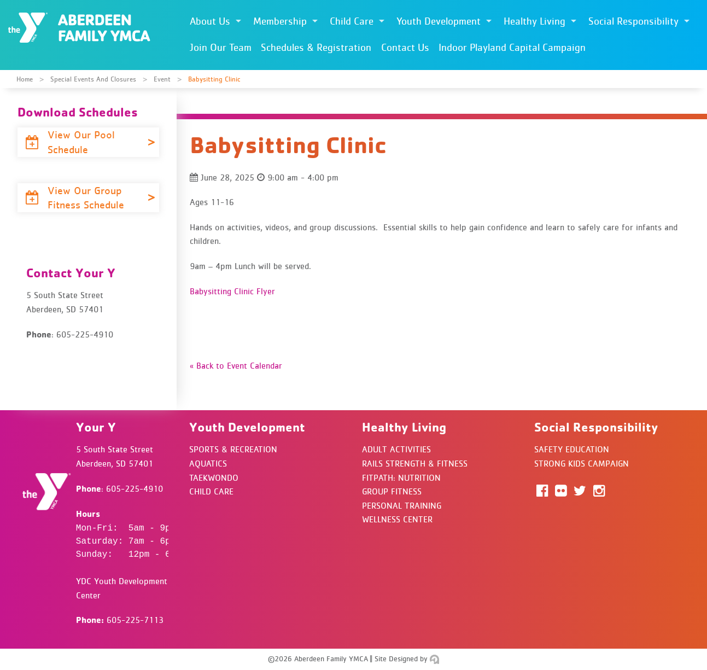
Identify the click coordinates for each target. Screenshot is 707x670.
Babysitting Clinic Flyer (232, 291)
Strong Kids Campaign (581, 463)
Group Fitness (392, 491)
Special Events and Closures (93, 79)
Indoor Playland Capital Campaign (512, 47)
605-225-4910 (134, 488)
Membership (280, 21)
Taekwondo (213, 477)
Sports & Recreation (233, 449)
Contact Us (405, 47)
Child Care (351, 21)
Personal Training (401, 505)
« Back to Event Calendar (236, 365)
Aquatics (208, 463)
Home (24, 79)
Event (162, 79)
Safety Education (571, 449)
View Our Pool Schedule (70, 142)
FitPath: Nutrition (401, 477)
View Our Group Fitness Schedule (76, 198)
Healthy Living (534, 21)
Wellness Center (397, 519)
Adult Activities (396, 449)
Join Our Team (221, 47)
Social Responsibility (633, 21)
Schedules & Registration (316, 47)
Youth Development (438, 21)
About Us (210, 21)
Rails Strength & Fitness (415, 463)
